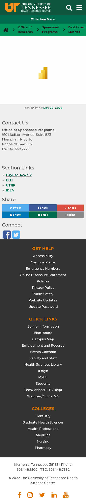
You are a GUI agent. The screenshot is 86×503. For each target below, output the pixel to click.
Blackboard (43, 333)
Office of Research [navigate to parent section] (25, 30)
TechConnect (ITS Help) (43, 390)
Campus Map (43, 339)
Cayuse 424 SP (19, 175)
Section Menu (43, 19)
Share (47, 208)
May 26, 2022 (52, 107)
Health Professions (43, 429)
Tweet (19, 208)
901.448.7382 (59, 469)
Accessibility (43, 256)
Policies (43, 281)
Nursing (43, 441)
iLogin (43, 371)
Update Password (43, 307)
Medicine (43, 435)
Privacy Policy (43, 288)
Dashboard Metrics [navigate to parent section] (76, 30)
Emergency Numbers (43, 269)
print (70, 214)
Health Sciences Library (43, 364)
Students (43, 383)
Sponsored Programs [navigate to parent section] (50, 30)
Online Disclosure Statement (43, 275)
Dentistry (43, 416)
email (43, 214)
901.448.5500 (27, 469)
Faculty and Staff (43, 358)
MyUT (43, 377)
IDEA (10, 190)
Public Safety (43, 294)
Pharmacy (43, 448)
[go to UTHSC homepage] (4, 30)
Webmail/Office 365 (43, 396)
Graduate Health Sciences (43, 422)
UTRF (10, 185)
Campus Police (43, 262)
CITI (9, 180)
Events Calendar (43, 352)
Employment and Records (43, 345)
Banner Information (43, 326)
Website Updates (43, 300)
